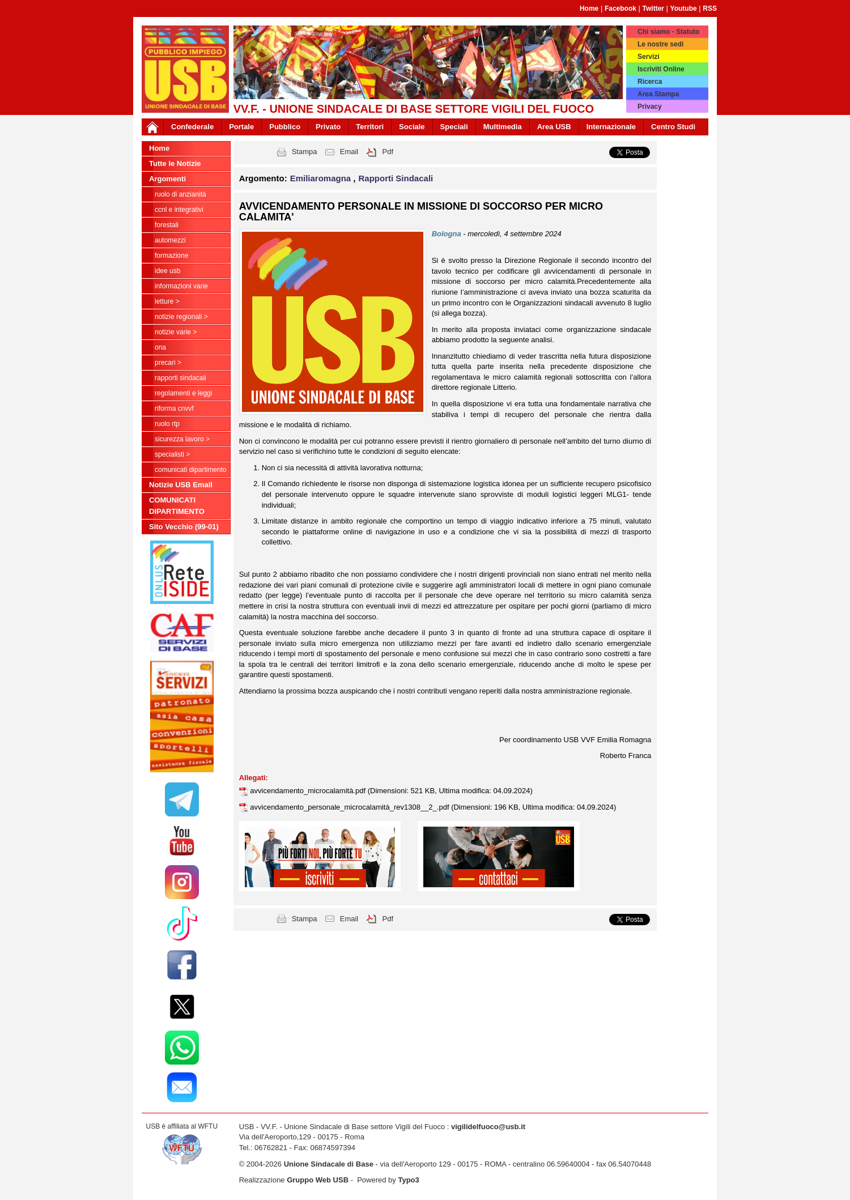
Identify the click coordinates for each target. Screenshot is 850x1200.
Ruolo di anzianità (180, 194)
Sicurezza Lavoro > (182, 439)
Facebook (620, 8)
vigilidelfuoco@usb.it (488, 1126)
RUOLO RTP (167, 424)
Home (589, 8)
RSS (710, 8)
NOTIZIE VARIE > (176, 332)
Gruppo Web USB (317, 1180)
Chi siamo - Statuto (668, 32)
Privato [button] (328, 126)
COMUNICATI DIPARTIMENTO (191, 470)
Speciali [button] (454, 126)
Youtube (683, 8)
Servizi (649, 57)
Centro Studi (673, 126)
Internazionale (611, 126)
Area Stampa (658, 94)
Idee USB (167, 271)
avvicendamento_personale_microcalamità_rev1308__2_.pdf (350, 807)
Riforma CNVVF (174, 408)
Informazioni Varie (181, 286)
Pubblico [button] (284, 126)
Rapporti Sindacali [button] (396, 178)
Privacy (650, 106)
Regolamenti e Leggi (183, 393)
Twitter (653, 8)
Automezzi (170, 240)
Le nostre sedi (660, 44)
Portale (241, 126)
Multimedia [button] (502, 126)
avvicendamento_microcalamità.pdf (308, 790)
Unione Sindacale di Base (328, 1164)
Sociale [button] (412, 126)
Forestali (166, 225)
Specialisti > (172, 454)
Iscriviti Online (661, 69)
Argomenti (167, 179)
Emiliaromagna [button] (322, 178)
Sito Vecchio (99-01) (184, 526)
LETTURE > (167, 301)
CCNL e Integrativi (179, 210)
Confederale (192, 126)
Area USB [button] (554, 126)
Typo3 (408, 1180)
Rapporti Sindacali (180, 378)
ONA (160, 347)
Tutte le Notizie (175, 163)
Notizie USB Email (180, 484)
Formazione (171, 255)
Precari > (168, 363)
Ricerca (650, 82)
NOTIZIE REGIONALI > (181, 317)
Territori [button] (370, 126)
